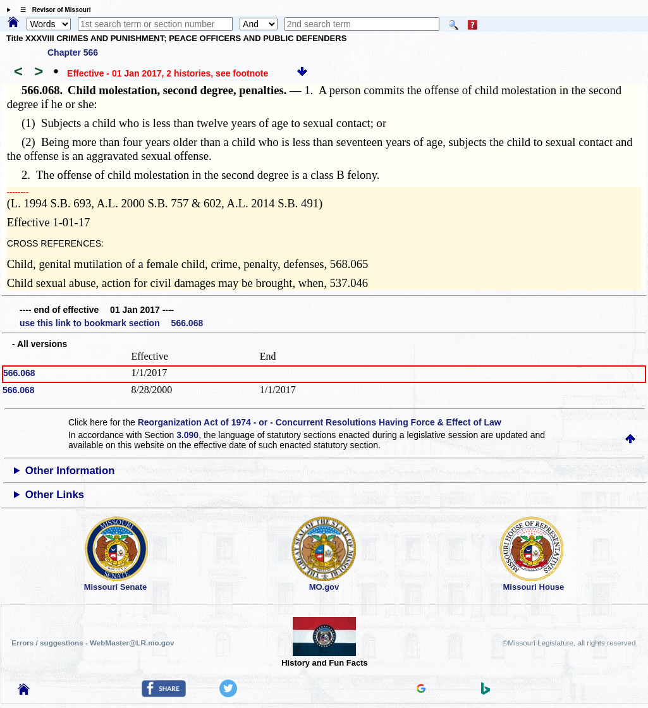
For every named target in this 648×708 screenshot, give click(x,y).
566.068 (19, 373)
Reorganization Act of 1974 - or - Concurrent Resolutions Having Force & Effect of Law (319, 422)
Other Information (70, 471)
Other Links (54, 495)
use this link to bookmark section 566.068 (111, 323)
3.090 (187, 435)
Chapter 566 (72, 52)
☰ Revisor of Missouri (52, 9)
